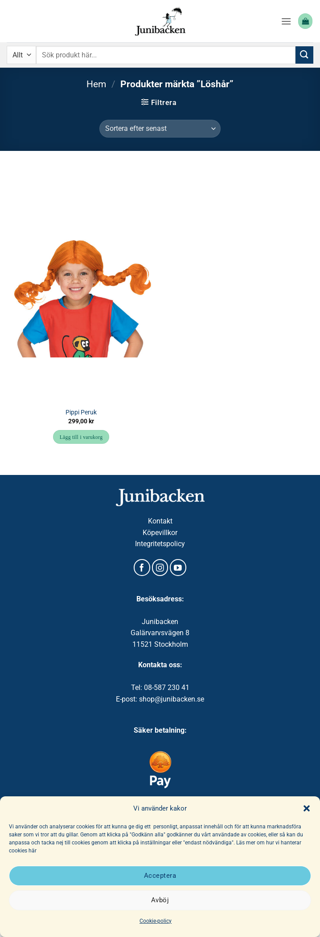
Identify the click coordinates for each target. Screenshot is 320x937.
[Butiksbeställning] (160, 129)
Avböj (160, 900)
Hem (96, 84)
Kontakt (160, 521)
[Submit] (304, 55)
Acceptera (160, 876)
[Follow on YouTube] (178, 567)
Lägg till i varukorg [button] (81, 437)
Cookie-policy (155, 921)
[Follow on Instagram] (160, 567)
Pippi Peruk (81, 412)
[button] (306, 808)
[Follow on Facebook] (142, 567)
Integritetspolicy (160, 543)
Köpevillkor (160, 532)
